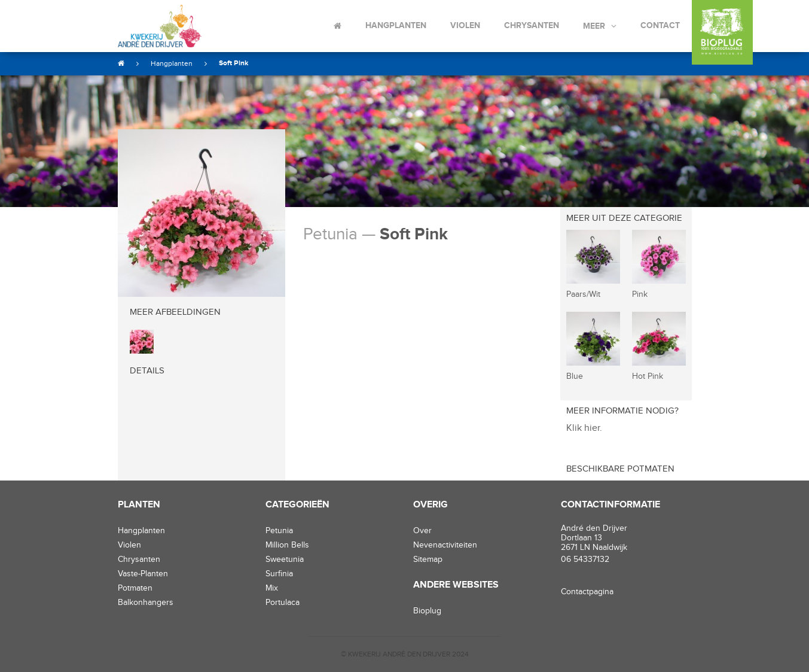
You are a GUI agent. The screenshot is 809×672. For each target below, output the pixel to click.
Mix (271, 588)
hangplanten (141, 531)
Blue (574, 376)
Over (422, 531)
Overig (430, 504)
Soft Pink (233, 63)
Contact (660, 25)
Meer (594, 26)
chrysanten (139, 559)
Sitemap (427, 559)
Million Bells (287, 545)
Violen (465, 25)
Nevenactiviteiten (445, 545)
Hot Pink (647, 376)
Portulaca (282, 602)
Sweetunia (284, 559)
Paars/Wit (583, 294)
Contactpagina (587, 592)
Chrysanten (531, 25)
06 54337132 (585, 559)
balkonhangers (145, 602)
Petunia (279, 531)
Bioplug (427, 611)
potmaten (135, 588)
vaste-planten (143, 574)
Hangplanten (395, 25)
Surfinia (279, 574)
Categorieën (297, 504)
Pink (640, 294)
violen (129, 545)
